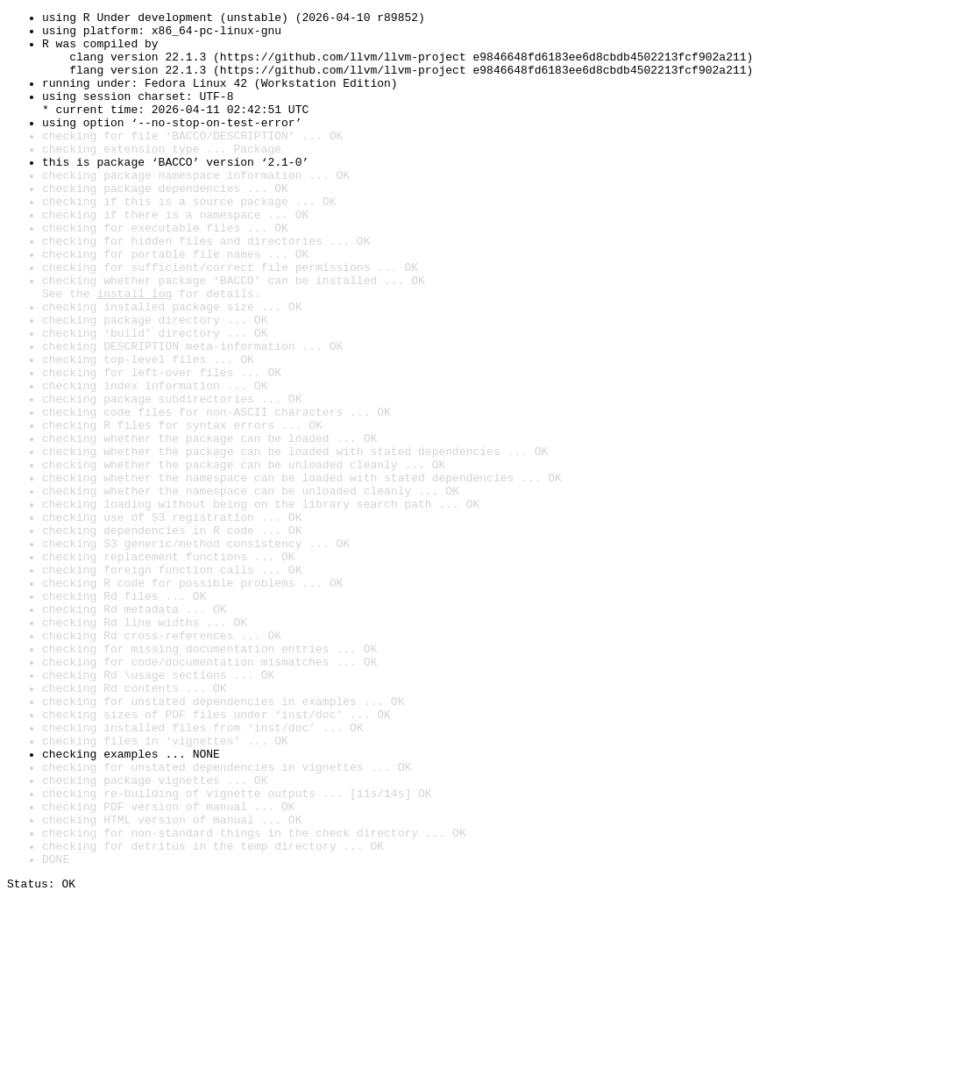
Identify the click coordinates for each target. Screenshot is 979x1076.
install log (134, 351)
